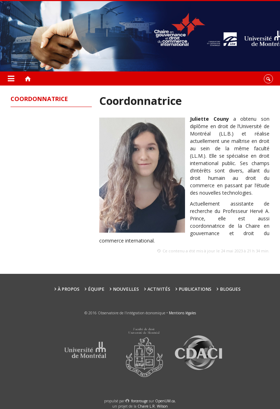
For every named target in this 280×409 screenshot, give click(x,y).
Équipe (96, 289)
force (139, 400)
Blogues (230, 289)
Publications (195, 289)
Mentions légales (182, 312)
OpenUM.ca (165, 400)
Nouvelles (126, 289)
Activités (158, 289)
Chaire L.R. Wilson (153, 406)
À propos (68, 289)
